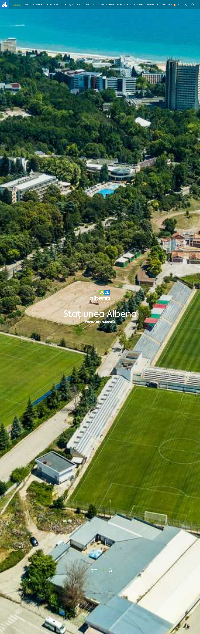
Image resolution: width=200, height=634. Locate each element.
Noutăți (131, 5)
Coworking (167, 5)
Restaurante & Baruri (104, 5)
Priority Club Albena (148, 5)
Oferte (27, 5)
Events (87, 5)
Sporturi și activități (71, 5)
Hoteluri (37, 5)
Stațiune (17, 5)
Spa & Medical (51, 5)
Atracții (121, 5)
